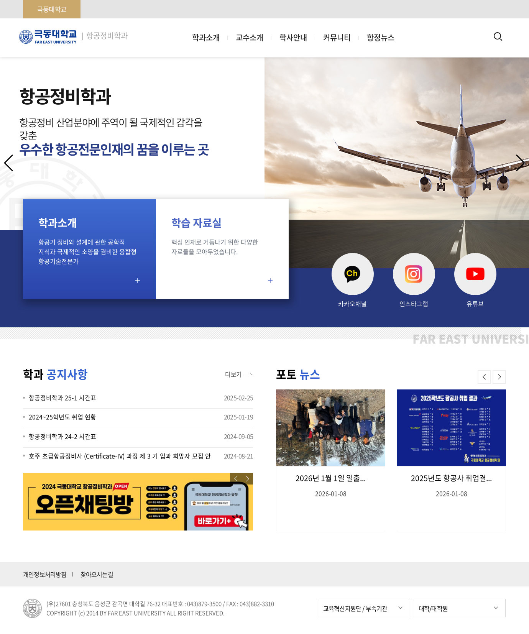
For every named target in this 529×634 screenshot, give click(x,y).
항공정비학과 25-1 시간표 (62, 397)
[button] (520, 162)
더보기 (233, 374)
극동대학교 (51, 9)
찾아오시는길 (96, 574)
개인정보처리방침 (45, 574)
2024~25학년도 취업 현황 (62, 416)
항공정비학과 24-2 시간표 (62, 436)
